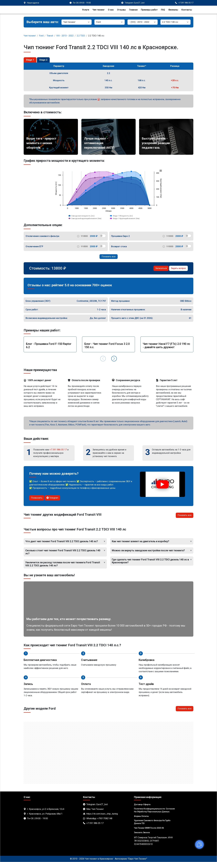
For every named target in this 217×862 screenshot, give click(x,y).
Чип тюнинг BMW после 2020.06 (149, 828)
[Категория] (76, 22)
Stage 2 (43, 60)
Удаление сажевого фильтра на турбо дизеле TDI (152, 821)
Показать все (109, 256)
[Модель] (142, 22)
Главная (133, 9)
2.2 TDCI (81, 35)
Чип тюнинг (98, 9)
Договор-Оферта (142, 804)
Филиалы (173, 9)
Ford (41, 35)
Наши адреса (33, 3)
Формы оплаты (141, 816)
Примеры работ (149, 9)
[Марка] (109, 22)
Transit (50, 35)
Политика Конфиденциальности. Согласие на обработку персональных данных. (154, 810)
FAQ (163, 9)
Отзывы (121, 9)
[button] (114, 358)
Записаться (161, 268)
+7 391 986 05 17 (58, 449)
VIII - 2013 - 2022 (65, 35)
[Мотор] (175, 22)
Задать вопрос (178, 268)
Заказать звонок (142, 832)
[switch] (103, 235)
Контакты (186, 9)
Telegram (52, 497)
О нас (111, 9)
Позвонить (36, 497)
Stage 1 (30, 60)
